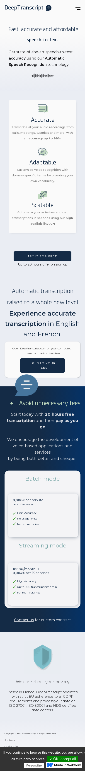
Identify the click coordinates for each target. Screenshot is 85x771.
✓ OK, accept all (62, 759)
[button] (77, 8)
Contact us (24, 620)
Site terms (10, 740)
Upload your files (42, 365)
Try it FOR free (42, 256)
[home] (28, 8)
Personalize (34, 765)
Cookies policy (11, 746)
